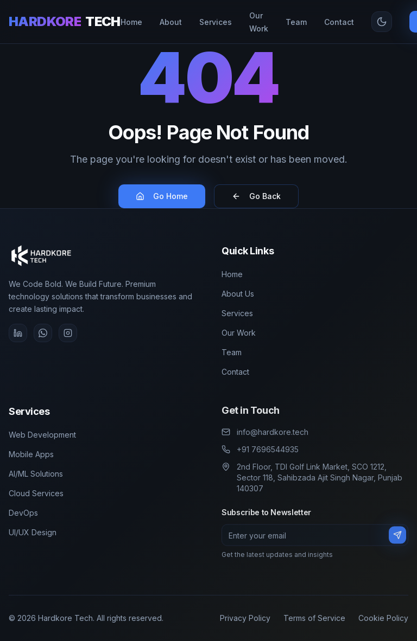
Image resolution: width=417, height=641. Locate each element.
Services (237, 313)
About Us (238, 293)
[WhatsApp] (42, 333)
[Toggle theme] (381, 21)
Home (232, 274)
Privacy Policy (245, 618)
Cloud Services (36, 493)
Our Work (239, 332)
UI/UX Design (32, 532)
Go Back (256, 196)
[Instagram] (68, 333)
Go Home (162, 196)
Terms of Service (314, 618)
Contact (235, 371)
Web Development (42, 434)
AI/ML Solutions (36, 473)
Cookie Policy (383, 618)
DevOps (23, 512)
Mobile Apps (31, 454)
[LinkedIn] (18, 333)
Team (232, 352)
